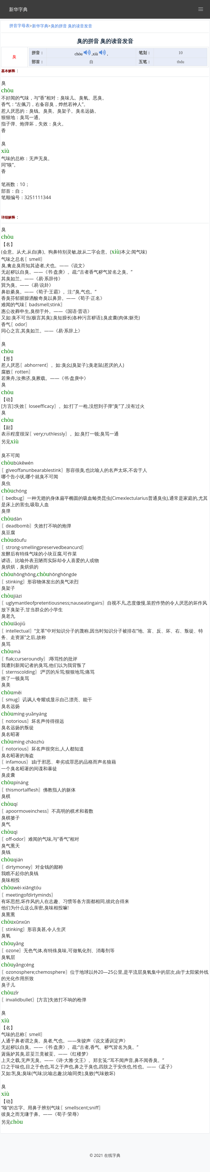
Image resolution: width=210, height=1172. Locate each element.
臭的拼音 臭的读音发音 (71, 26)
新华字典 (40, 26)
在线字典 (112, 1155)
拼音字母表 (19, 25)
